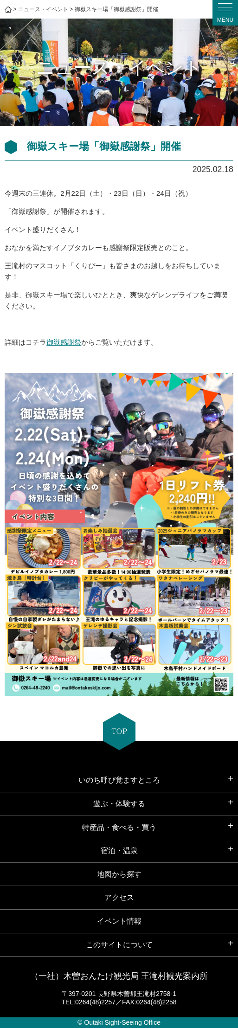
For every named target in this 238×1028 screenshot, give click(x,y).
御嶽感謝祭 (63, 342)
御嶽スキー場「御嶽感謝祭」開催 (116, 9)
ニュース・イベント (43, 9)
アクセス (119, 897)
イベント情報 (119, 921)
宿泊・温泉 (119, 851)
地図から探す (119, 874)
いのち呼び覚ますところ (119, 780)
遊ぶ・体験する (119, 804)
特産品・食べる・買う (119, 827)
